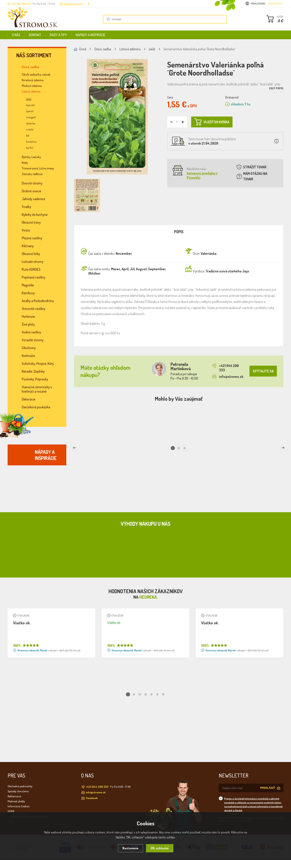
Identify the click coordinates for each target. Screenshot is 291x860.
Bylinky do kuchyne (35, 214)
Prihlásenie (258, 3)
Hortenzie (28, 316)
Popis (179, 231)
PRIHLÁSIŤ (267, 787)
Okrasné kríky (31, 254)
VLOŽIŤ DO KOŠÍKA (211, 121)
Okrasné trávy (31, 222)
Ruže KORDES (31, 269)
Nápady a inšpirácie (90, 35)
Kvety (25, 162)
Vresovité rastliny (33, 308)
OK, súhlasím (160, 848)
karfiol (29, 147)
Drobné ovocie (31, 191)
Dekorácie (28, 399)
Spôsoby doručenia (18, 791)
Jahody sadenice (33, 199)
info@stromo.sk (73, 3)
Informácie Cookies (18, 806)
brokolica (31, 141)
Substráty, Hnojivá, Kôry (38, 363)
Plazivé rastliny (32, 238)
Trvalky (26, 206)
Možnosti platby (16, 801)
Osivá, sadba (30, 67)
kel (27, 135)
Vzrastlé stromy (32, 340)
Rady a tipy (58, 35)
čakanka (30, 123)
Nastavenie (130, 848)
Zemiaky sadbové (32, 174)
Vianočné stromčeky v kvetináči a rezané (37, 389)
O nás (16, 35)
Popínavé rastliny (33, 277)
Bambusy (28, 293)
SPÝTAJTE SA (263, 371)
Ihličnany (28, 246)
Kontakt (35, 35)
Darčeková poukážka (36, 407)
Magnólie (28, 285)
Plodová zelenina (32, 86)
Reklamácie (14, 796)
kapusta (30, 105)
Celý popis (276, 88)
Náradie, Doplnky (33, 371)
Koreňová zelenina (32, 80)
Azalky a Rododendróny (38, 301)
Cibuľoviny (29, 348)
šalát (28, 99)
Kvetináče (28, 355)
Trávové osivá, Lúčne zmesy (38, 168)
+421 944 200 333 (225, 367)
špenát (29, 111)
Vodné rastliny (31, 332)
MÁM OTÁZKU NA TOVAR (255, 176)
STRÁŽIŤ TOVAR (254, 167)
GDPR (11, 811)
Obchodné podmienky (20, 786)
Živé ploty (28, 324)
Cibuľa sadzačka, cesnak (36, 74)
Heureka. (148, 597)
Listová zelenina (31, 91)
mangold (31, 117)
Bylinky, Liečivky (31, 157)
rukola (29, 129)
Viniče (26, 230)
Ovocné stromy (32, 183)
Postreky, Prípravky (35, 379)
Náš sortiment (34, 55)
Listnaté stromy (32, 261)
